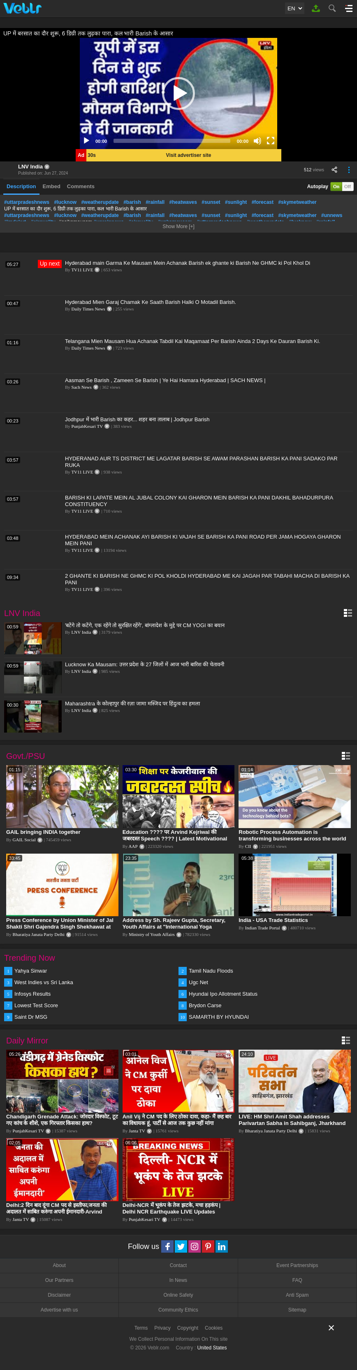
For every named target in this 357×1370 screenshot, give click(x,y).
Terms (141, 1328)
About (59, 1265)
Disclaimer (59, 1295)
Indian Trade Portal (262, 927)
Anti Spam (297, 1295)
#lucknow (65, 202)
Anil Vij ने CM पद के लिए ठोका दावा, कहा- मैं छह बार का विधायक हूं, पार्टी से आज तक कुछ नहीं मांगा (177, 1119)
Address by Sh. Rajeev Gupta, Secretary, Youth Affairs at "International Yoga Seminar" (174, 926)
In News (178, 1280)
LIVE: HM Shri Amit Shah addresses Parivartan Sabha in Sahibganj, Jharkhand (292, 1119)
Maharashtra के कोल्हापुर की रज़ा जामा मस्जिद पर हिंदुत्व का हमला (132, 703)
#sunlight (236, 202)
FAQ (297, 1280)
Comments (81, 186)
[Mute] (257, 141)
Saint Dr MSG (30, 1017)
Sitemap (297, 1310)
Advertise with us (59, 1310)
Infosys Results (32, 994)
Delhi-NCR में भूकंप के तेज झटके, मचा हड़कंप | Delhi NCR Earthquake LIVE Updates (171, 1208)
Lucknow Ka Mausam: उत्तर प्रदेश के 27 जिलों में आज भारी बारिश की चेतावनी (144, 664)
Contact (178, 1265)
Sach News (82, 387)
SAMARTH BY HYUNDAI (219, 1017)
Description (21, 186)
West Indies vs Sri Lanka (43, 982)
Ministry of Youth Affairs (152, 934)
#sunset (211, 202)
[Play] (86, 141)
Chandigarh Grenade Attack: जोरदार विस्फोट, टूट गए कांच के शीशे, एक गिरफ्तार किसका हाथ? (62, 1119)
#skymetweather (297, 202)
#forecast (263, 202)
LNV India (30, 166)
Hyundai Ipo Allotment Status (223, 994)
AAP (133, 846)
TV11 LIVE (82, 269)
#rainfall (155, 202)
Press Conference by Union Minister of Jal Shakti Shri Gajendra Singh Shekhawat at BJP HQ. (60, 926)
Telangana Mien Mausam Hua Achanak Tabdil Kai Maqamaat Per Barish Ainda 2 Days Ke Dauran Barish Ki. (192, 341)
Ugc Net (198, 982)
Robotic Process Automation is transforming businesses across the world (292, 835)
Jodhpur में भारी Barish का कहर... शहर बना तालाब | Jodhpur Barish (137, 419)
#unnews (331, 215)
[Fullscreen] (271, 141)
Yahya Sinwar (30, 971)
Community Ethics (178, 1310)
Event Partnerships (297, 1265)
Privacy (162, 1328)
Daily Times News (88, 308)
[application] (178, 93)
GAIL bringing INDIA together (43, 832)
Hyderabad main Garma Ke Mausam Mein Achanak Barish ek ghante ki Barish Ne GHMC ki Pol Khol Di (187, 263)
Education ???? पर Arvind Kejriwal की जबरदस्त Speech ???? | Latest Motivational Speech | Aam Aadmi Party (175, 838)
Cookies (214, 1328)
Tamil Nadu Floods (211, 971)
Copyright (187, 1328)
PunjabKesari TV (87, 426)
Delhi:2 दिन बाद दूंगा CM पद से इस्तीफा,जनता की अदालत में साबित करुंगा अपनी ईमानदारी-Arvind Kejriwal (56, 1211)
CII (248, 846)
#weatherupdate (99, 202)
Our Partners (59, 1280)
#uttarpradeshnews (26, 202)
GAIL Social (24, 839)
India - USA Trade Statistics (273, 920)
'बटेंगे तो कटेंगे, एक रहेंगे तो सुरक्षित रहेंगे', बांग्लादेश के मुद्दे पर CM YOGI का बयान (145, 625)
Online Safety (178, 1295)
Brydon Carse (205, 1005)
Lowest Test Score (36, 1005)
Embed (51, 186)
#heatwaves (183, 202)
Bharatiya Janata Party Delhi (39, 934)
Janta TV (137, 1130)
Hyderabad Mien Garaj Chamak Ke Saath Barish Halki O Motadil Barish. (150, 302)
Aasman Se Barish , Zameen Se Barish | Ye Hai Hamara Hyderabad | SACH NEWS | (165, 380)
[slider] (172, 141)
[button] (178, 93)
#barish (132, 202)
